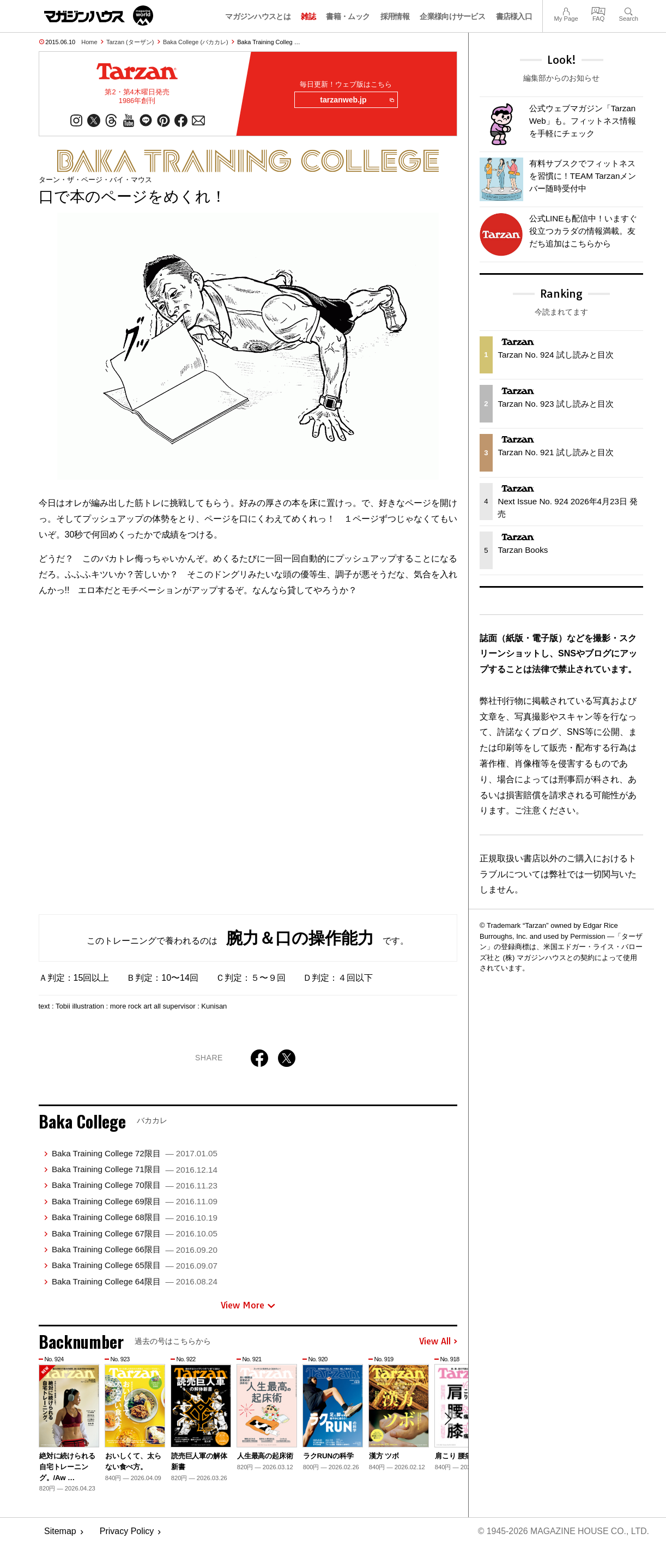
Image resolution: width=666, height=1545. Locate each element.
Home (89, 42)
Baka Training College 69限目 (134, 1201)
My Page (565, 10)
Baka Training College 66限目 (134, 1249)
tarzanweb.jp (356, 100)
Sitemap (60, 1531)
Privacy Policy (127, 1531)
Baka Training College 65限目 (134, 1265)
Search (629, 10)
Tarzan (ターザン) (130, 42)
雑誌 (308, 16)
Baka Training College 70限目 (134, 1185)
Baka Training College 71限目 (134, 1169)
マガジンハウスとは (257, 16)
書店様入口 (514, 16)
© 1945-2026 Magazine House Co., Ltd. (562, 1531)
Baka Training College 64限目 (134, 1282)
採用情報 (394, 16)
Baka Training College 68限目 (134, 1217)
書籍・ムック (348, 16)
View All (438, 1342)
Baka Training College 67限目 (134, 1233)
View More (248, 1305)
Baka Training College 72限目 (134, 1153)
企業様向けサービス (452, 16)
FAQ (598, 10)
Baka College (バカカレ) (195, 42)
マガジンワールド (98, 15)
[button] (447, 1419)
